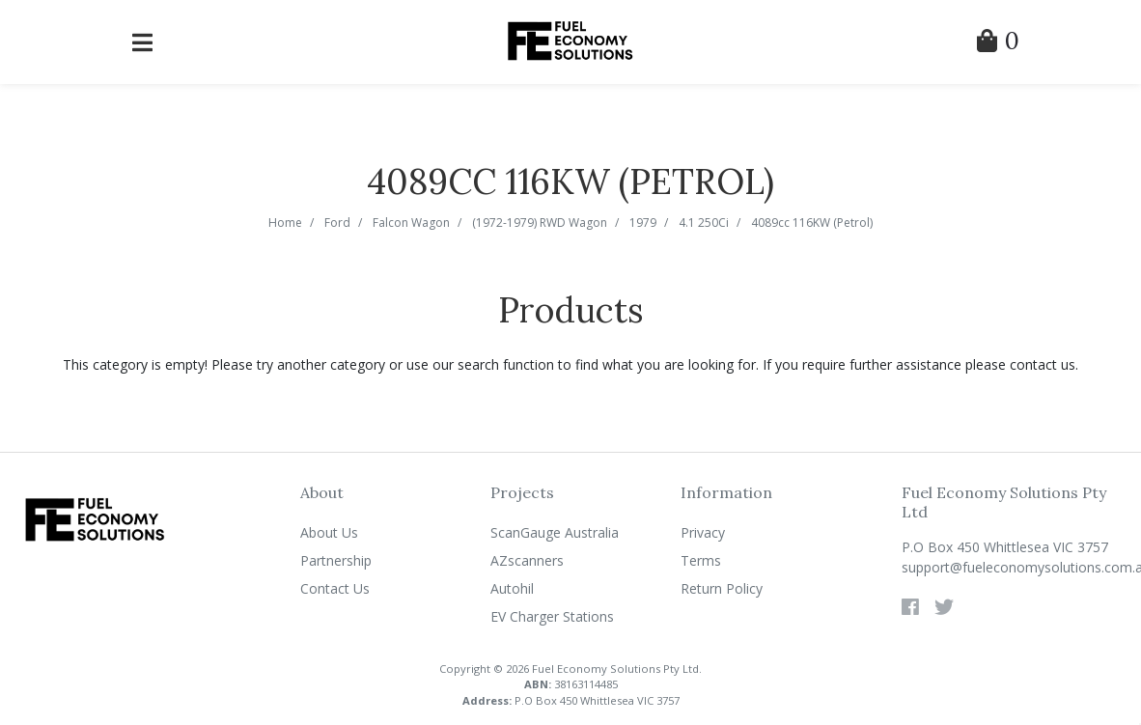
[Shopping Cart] (998, 44)
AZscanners (527, 560)
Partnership (336, 560)
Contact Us (335, 588)
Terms (701, 560)
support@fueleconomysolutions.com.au (1014, 567)
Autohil (512, 588)
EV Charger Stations (552, 616)
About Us (329, 532)
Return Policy (722, 588)
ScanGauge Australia (554, 532)
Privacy (703, 532)
